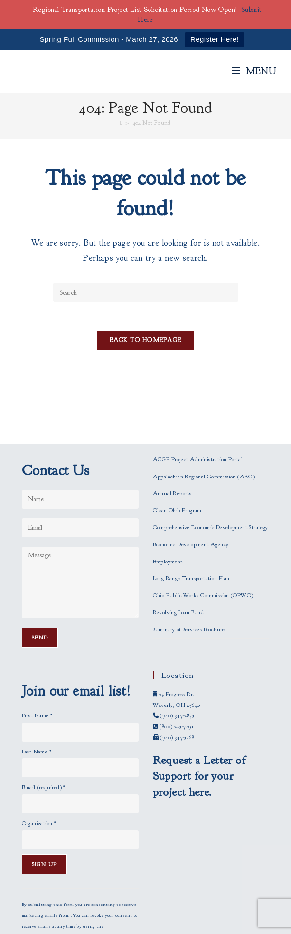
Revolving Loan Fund (178, 562)
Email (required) (44, 737)
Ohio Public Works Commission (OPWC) (203, 545)
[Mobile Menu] (254, 71)
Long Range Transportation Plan (191, 528)
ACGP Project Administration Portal (198, 409)
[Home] (121, 123)
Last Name (36, 701)
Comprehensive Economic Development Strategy (210, 477)
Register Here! (214, 39)
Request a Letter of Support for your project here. (199, 726)
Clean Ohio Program (177, 460)
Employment (168, 511)
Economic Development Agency (191, 494)
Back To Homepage (146, 340)
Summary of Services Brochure (189, 579)
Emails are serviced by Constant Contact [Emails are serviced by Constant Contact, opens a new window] (78, 898)
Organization (39, 773)
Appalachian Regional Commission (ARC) (204, 426)
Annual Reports (172, 443)
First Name (37, 665)
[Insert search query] (145, 292)
